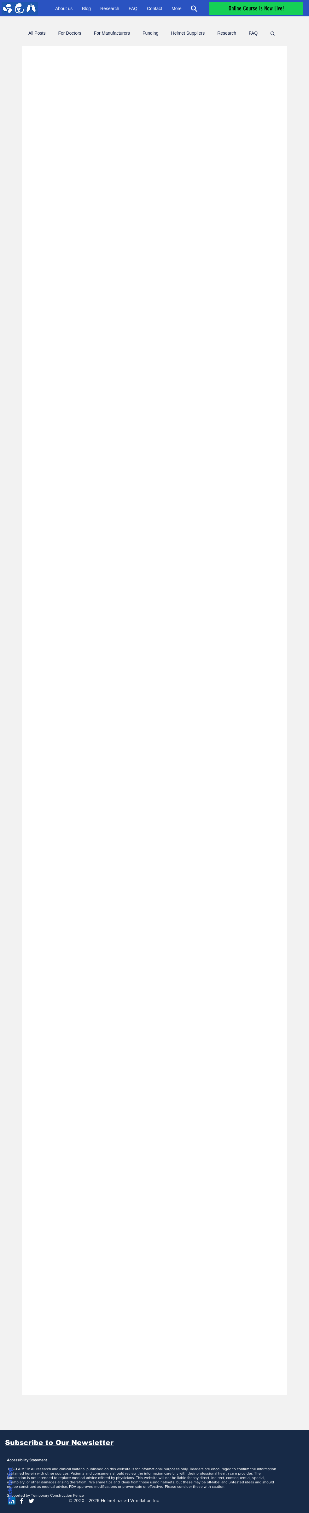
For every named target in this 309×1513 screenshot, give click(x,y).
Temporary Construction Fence (57, 1495)
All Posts (36, 33)
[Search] (194, 8)
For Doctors (69, 33)
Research (226, 33)
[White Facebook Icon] (21, 1500)
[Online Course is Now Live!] (256, 8)
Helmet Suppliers (188, 33)
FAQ (253, 33)
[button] (273, 34)
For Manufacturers (112, 33)
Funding (151, 33)
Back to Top (10, 1485)
